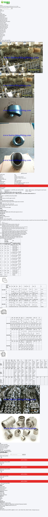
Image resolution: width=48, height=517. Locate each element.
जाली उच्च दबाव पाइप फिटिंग (4, 445)
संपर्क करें (24, 454)
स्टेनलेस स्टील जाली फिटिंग (4, 446)
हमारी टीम (1, 500)
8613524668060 (8, 451)
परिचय (1, 497)
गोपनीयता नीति (2, 506)
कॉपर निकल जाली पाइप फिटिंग (5, 461)
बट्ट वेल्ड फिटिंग (2, 486)
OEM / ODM (2, 493)
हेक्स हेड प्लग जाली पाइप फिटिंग (5, 469)
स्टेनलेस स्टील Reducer (3, 490)
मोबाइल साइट (2, 508)
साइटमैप (1, 507)
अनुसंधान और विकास (3, 494)
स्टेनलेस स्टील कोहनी (3, 487)
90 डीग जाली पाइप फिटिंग (4, 476)
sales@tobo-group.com (12, 505)
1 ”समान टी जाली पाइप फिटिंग (5, 483)
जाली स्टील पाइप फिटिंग (4, 444)
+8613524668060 (7, 450)
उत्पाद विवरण (2, 188)
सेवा (0, 499)
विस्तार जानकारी (2, 187)
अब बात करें (2, 10)
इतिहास (1, 498)
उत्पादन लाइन (2, 492)
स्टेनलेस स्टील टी (2, 489)
